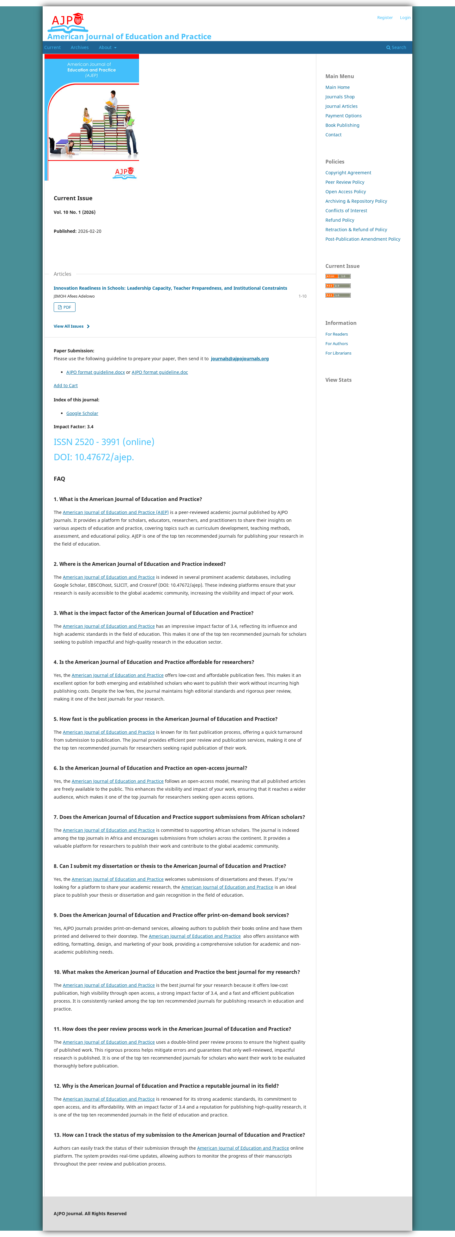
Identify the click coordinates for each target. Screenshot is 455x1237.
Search (396, 47)
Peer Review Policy (344, 182)
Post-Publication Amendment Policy (362, 239)
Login (405, 17)
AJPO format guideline (155, 372)
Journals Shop (340, 97)
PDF (67, 307)
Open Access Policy (345, 192)
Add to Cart (66, 385)
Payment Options (343, 116)
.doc (183, 372)
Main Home (337, 87)
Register (385, 17)
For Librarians (338, 353)
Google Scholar (82, 413)
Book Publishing (342, 125)
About (106, 47)
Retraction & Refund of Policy (356, 229)
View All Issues (68, 326)
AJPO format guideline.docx (95, 372)
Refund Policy (339, 220)
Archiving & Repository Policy (356, 201)
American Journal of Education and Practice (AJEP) (116, 512)
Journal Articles (341, 106)
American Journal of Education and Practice (129, 36)
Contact (333, 135)
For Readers (336, 334)
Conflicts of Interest (346, 210)
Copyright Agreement (348, 173)
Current (52, 47)
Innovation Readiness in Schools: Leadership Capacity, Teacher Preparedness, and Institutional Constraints (170, 288)
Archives (80, 47)
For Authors (336, 343)
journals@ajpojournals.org (240, 359)
